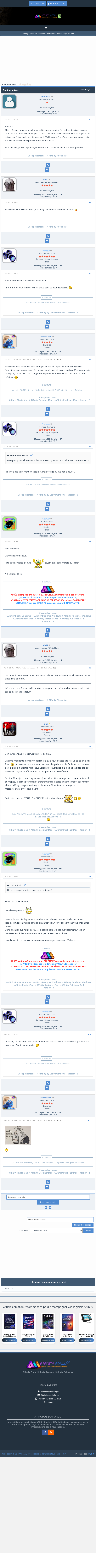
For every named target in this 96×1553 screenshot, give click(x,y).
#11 (89, 1120)
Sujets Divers (41, 33)
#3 (90, 273)
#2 (90, 202)
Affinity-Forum (28, 33)
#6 (90, 541)
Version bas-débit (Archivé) (48, 1399)
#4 (90, 359)
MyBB (91, 1453)
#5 (90, 446)
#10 (89, 1034)
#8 (90, 746)
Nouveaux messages (48, 1392)
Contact (48, 1403)
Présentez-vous (54, 33)
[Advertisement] (48, 59)
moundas (46, 96)
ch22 (45, 179)
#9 (90, 876)
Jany (45, 723)
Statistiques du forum (48, 1395)
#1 (90, 119)
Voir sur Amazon (9, 1340)
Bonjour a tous (68, 33)
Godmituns (45, 336)
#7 (90, 668)
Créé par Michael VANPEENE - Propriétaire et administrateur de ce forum (34, 1453)
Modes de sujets (85, 90)
